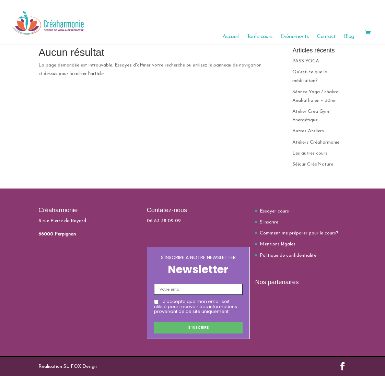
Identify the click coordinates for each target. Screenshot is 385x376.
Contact (326, 36)
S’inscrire (269, 222)
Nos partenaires (277, 282)
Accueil (230, 36)
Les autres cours (309, 153)
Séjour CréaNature (312, 164)
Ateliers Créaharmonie (315, 142)
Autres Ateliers (308, 131)
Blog (349, 36)
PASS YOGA (305, 61)
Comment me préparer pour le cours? (299, 233)
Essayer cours (274, 211)
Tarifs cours (259, 36)
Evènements (294, 36)
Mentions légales (277, 244)
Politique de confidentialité (288, 255)
